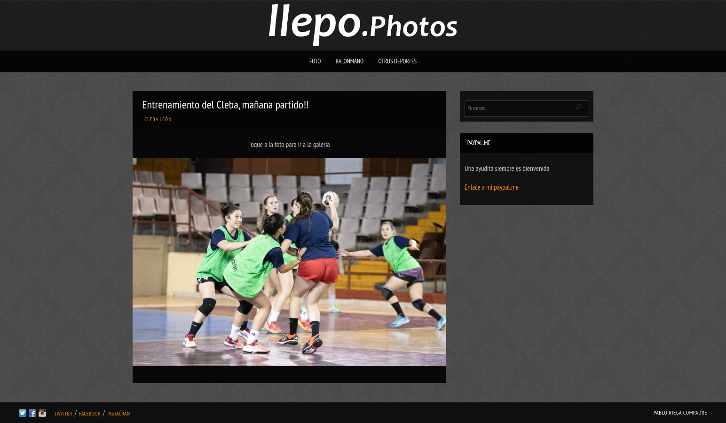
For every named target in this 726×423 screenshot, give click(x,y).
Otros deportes (397, 61)
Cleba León (158, 119)
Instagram (118, 413)
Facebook (90, 413)
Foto (315, 61)
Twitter (63, 413)
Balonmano (350, 61)
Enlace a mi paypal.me (492, 187)
